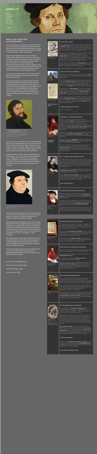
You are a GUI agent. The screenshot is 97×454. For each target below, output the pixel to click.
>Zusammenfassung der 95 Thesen (69, 106)
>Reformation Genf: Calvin (13, 272)
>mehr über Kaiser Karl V (66, 183)
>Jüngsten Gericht (65, 46)
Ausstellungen (10, 16)
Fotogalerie (9, 24)
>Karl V (84, 101)
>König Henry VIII (80, 258)
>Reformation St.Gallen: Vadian (14, 269)
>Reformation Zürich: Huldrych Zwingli (16, 265)
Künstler (8, 18)
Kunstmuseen (9, 15)
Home (7, 13)
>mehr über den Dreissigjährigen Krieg (16, 261)
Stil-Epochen (9, 20)
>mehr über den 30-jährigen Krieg (69, 350)
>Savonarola (24, 45)
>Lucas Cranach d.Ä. (14, 131)
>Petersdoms (74, 139)
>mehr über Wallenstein (66, 337)
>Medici (72, 121)
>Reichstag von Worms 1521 (67, 170)
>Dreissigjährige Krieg (14, 242)
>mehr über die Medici (51, 141)
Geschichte (9, 22)
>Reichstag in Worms (70, 98)
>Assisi (14, 45)
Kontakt (8, 27)
